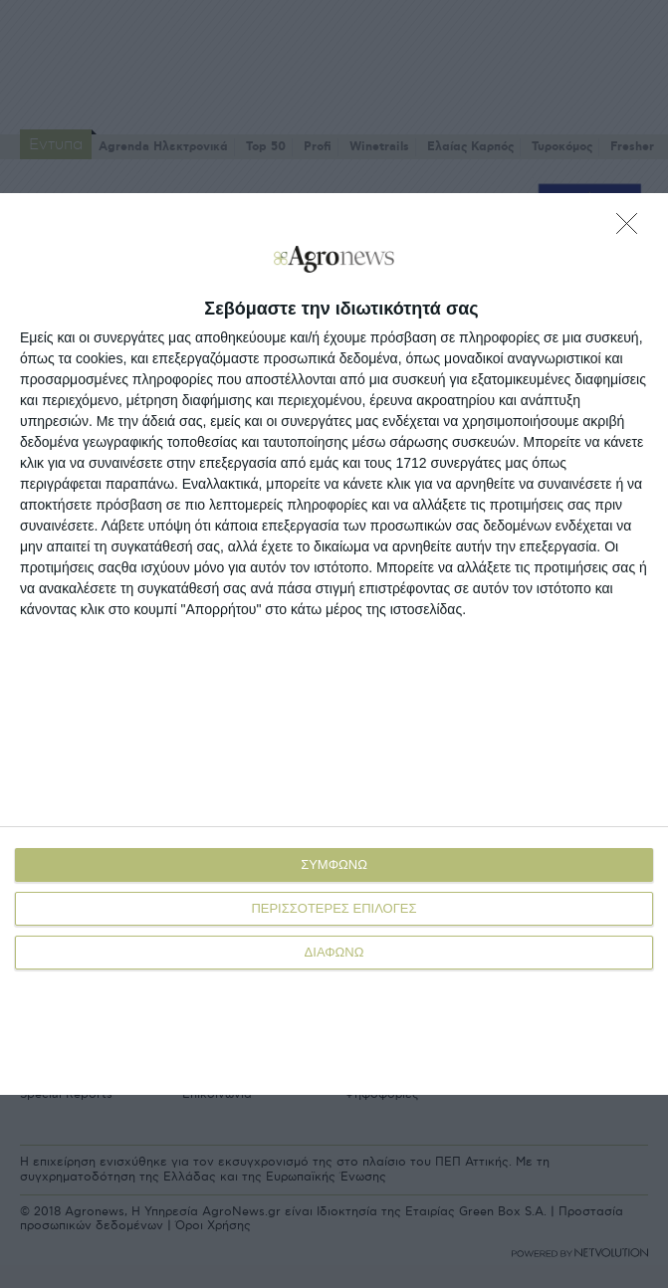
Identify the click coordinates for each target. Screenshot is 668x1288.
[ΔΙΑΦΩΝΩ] (632, 229)
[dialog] (334, 644)
